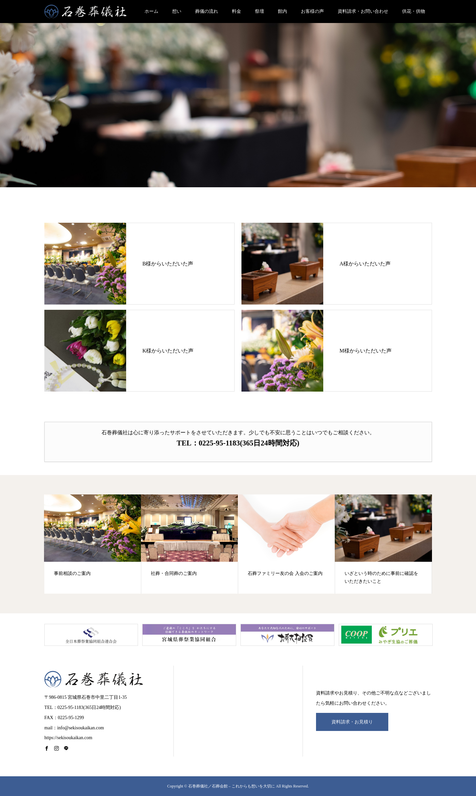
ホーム (151, 11)
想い (176, 11)
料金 (236, 11)
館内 (282, 11)
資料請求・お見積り (352, 721)
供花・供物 (413, 11)
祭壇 (259, 11)
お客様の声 (312, 11)
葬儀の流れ (206, 11)
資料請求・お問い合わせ (363, 11)
